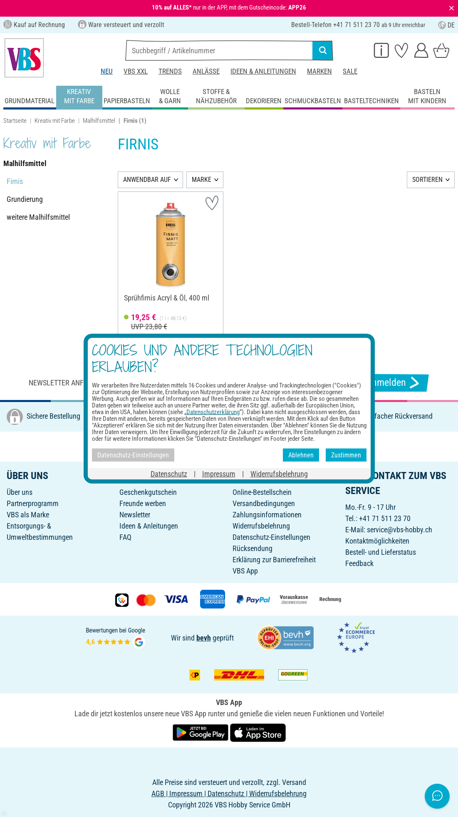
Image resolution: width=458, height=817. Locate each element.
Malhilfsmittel (99, 120)
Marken (319, 71)
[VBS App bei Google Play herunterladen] (201, 732)
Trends (170, 71)
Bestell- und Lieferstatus (380, 552)
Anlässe (206, 71)
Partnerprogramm (33, 503)
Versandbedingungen (264, 503)
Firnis (15, 181)
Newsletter (134, 514)
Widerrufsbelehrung (261, 525)
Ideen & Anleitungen (263, 71)
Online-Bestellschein (262, 492)
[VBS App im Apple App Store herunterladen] (258, 732)
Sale (350, 71)
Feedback (359, 563)
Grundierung (25, 199)
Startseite (15, 120)
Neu (107, 71)
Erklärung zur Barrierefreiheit (274, 559)
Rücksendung (252, 548)
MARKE (201, 180)
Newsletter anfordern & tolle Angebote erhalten (116, 382)
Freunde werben (142, 503)
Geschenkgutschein (148, 492)
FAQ (125, 537)
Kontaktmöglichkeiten (377, 540)
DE (446, 25)
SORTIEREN (427, 180)
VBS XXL (136, 71)
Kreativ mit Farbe (55, 120)
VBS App (245, 570)
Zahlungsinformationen (267, 514)
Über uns (19, 492)
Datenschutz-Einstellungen (271, 537)
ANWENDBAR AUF (147, 180)
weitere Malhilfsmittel (38, 217)
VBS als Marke (28, 514)
